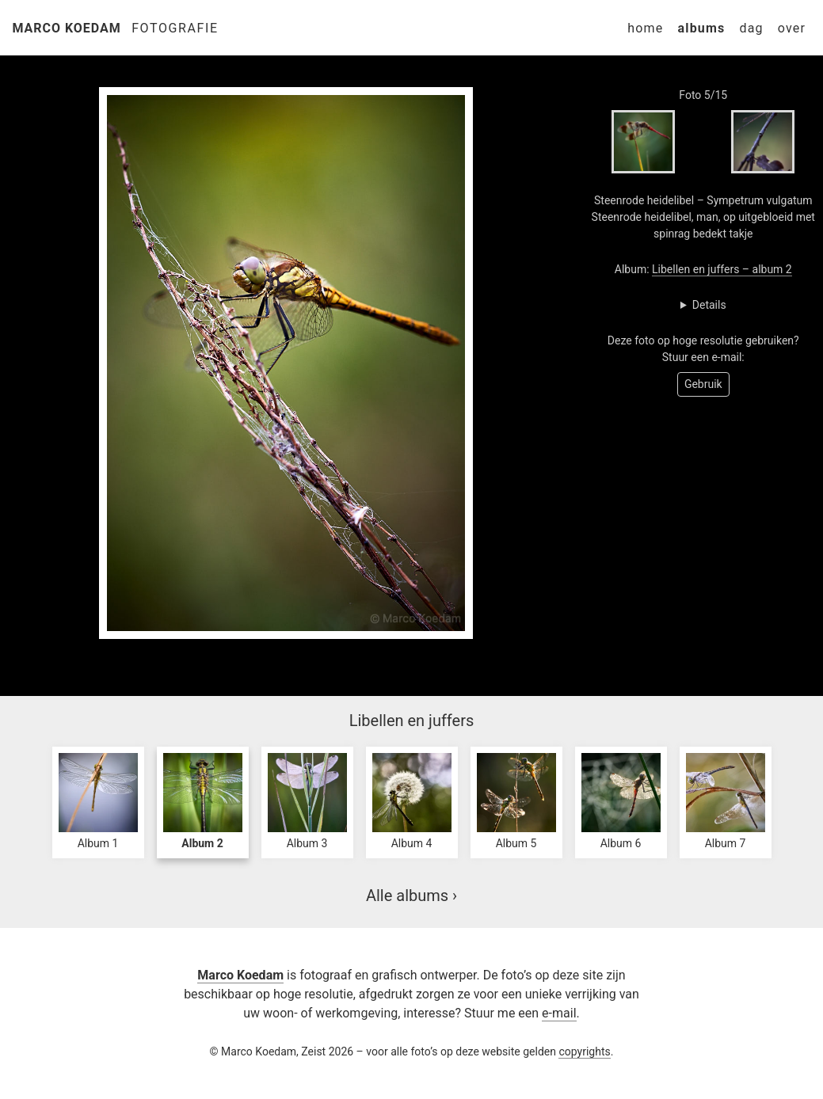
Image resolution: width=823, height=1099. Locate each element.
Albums (701, 28)
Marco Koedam (67, 28)
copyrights (584, 1051)
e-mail (559, 1013)
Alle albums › (411, 895)
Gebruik (703, 384)
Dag (751, 28)
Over (792, 28)
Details (709, 305)
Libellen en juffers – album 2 (722, 269)
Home (645, 28)
